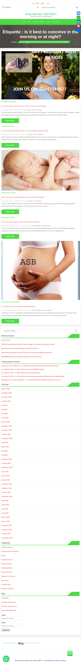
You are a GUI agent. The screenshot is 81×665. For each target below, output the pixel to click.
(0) (43, 3)
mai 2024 (4, 455)
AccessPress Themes (59, 660)
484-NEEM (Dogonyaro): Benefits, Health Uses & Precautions (21, 357)
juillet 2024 (5, 447)
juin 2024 (4, 451)
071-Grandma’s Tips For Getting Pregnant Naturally (18, 306)
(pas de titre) (5, 340)
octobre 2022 (6, 492)
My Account (55, 21)
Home (24, 21)
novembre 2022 (6, 488)
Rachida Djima (35, 225)
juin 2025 (4, 405)
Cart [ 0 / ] (35, 3)
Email (3, 622)
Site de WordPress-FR (8, 610)
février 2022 (5, 517)
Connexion (5, 598)
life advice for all (7, 559)
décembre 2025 (6, 393)
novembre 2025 (6, 397)
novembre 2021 (6, 529)
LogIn (48, 3)
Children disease (7, 547)
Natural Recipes (6, 572)
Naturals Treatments (8, 576)
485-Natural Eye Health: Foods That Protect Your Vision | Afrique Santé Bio (26, 352)
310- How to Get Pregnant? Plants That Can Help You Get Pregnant (23, 106)
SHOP (48, 21)
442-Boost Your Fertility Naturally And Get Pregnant (40, 366)
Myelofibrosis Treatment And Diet (12, 380)
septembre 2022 (7, 496)
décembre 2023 (6, 459)
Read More (10, 121)
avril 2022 (4, 509)
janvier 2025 (5, 422)
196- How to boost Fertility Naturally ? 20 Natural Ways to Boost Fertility (24, 131)
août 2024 (4, 442)
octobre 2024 (6, 434)
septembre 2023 (7, 467)
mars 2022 (4, 513)
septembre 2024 (7, 438)
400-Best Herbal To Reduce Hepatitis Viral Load (44, 380)
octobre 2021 (6, 534)
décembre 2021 (6, 525)
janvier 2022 (5, 521)
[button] (6, 659)
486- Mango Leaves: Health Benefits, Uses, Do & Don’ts (19, 348)
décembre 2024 (6, 426)
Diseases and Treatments (10, 551)
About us (42, 21)
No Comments (37, 110)
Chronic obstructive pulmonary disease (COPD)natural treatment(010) (40, 376)
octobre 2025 (6, 401)
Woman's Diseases (7, 588)
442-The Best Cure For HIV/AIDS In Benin (30, 369)
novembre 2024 (6, 430)
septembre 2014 (7, 538)
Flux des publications (8, 602)
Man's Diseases (6, 564)
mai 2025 (4, 409)
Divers (3, 555)
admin (29, 110)
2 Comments (38, 201)
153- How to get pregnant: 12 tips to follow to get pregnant (20, 222)
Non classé (5, 580)
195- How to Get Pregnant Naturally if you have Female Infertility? (23, 197)
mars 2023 (4, 471)
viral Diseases (6, 584)
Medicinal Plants (7, 568)
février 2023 (5, 476)
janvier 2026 (5, 389)
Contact (35, 21)
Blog (29, 21)
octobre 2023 (6, 463)
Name (3, 615)
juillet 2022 (5, 505)
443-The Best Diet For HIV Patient (28, 373)
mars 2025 (4, 418)
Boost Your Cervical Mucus (10, 366)
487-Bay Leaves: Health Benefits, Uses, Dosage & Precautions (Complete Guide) (28, 344)
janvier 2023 (5, 480)
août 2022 (4, 500)
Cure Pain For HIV (7, 369)
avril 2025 (4, 413)
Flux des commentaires (9, 606)
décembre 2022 (6, 484)
